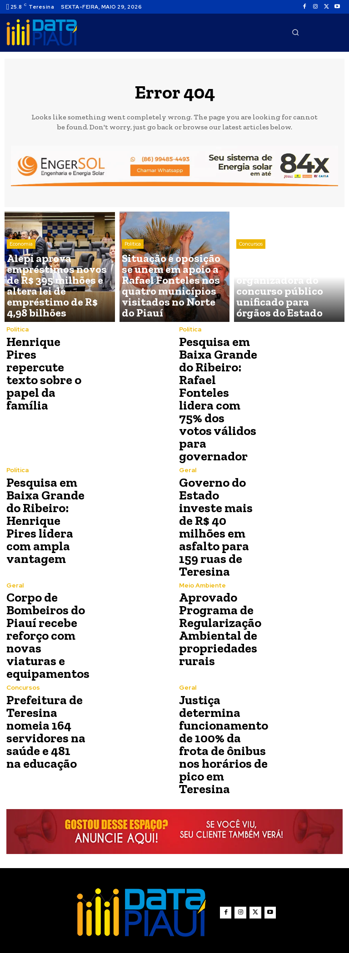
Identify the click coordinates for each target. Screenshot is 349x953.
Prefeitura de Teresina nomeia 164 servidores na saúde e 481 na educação (41, 651)
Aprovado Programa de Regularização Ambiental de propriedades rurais (215, 561)
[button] (295, 32)
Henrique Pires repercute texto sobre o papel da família (45, 372)
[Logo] (42, 32)
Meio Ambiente (202, 523)
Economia (21, 280)
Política (133, 280)
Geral (187, 430)
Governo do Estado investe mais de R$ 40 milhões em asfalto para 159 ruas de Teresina (218, 474)
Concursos (251, 280)
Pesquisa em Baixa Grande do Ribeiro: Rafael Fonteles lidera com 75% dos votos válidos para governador (218, 379)
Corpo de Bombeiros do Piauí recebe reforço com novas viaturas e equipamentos (44, 563)
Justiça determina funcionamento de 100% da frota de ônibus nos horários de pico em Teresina (218, 658)
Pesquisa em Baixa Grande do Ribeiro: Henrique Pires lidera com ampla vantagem (44, 474)
